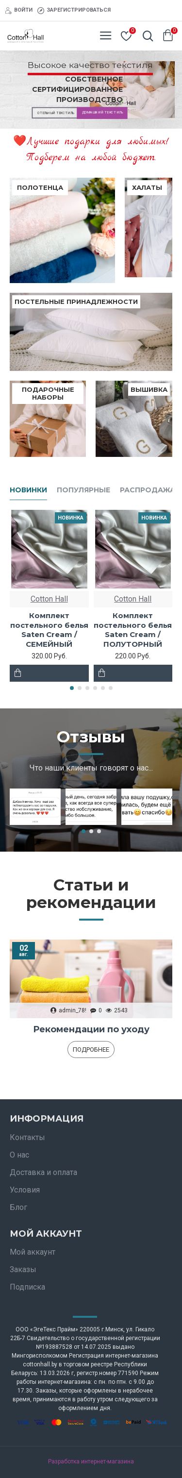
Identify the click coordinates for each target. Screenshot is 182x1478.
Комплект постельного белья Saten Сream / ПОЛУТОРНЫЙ (133, 630)
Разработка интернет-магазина (91, 1461)
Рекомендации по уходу (91, 1029)
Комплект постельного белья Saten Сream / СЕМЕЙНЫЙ (49, 630)
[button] (72, 688)
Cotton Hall (49, 599)
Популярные (83, 490)
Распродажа (147, 490)
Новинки (28, 490)
